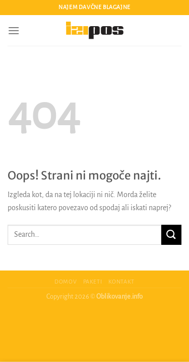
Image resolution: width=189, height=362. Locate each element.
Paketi (92, 282)
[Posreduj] (171, 234)
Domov (65, 282)
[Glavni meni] (14, 30)
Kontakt (121, 282)
